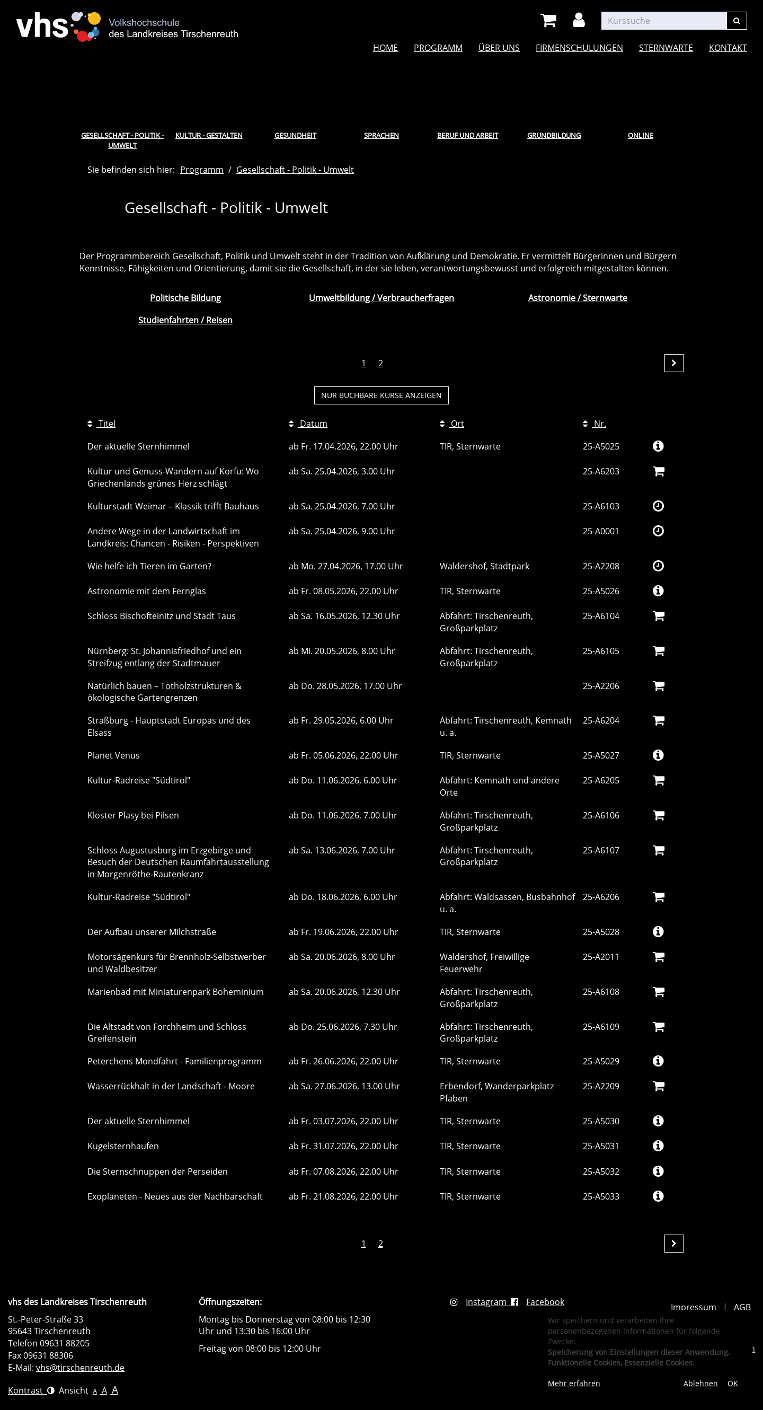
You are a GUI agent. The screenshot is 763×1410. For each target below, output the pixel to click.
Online (640, 135)
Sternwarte (666, 48)
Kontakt (728, 48)
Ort (452, 423)
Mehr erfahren (574, 1383)
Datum (308, 423)
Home (385, 48)
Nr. (594, 423)
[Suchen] (736, 21)
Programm (438, 48)
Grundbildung (554, 135)
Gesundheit (295, 135)
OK (732, 1383)
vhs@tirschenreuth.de (80, 1367)
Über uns (499, 48)
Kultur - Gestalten (209, 135)
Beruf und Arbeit (467, 135)
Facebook (537, 1302)
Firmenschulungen (579, 48)
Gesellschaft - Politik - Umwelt (122, 140)
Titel (101, 423)
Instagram (480, 1302)
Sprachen (381, 135)
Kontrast (31, 1390)
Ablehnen (701, 1383)
